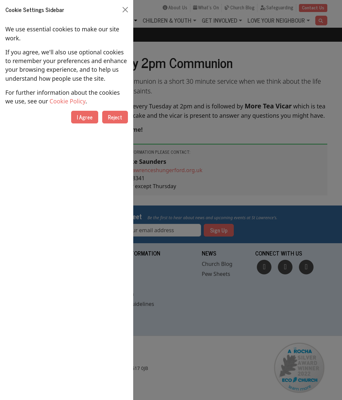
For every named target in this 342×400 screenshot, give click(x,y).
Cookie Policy (67, 101)
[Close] (125, 9)
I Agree (85, 117)
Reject (115, 117)
